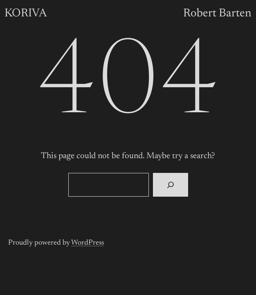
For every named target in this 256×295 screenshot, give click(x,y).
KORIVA (25, 13)
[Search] (170, 185)
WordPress (87, 243)
